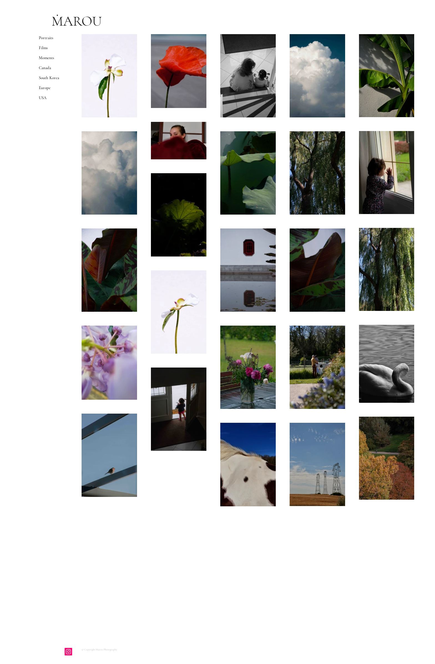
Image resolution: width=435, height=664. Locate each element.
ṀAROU (77, 21)
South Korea (49, 77)
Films (43, 47)
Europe (44, 87)
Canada (45, 67)
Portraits (46, 37)
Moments (46, 57)
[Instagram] (68, 651)
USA (43, 97)
